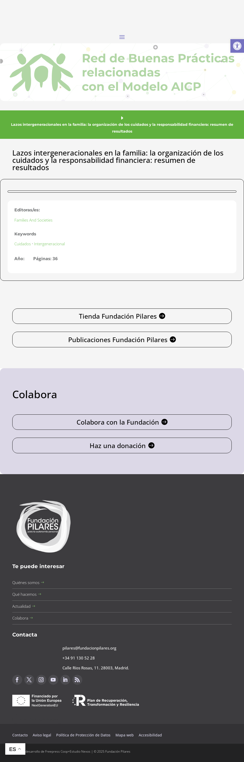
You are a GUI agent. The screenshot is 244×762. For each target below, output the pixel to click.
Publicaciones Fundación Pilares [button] (117, 339)
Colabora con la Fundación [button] (118, 422)
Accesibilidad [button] (150, 735)
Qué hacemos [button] (24, 594)
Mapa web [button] (124, 735)
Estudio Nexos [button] (80, 751)
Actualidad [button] (21, 606)
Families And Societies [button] (33, 220)
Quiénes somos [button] (25, 582)
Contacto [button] (20, 735)
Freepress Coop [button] (56, 751)
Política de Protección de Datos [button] (84, 735)
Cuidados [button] (22, 243)
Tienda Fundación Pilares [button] (118, 316)
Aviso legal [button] (42, 735)
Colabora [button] (20, 618)
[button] (237, 46)
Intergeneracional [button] (49, 243)
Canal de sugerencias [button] (37, 719)
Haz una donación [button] (118, 445)
